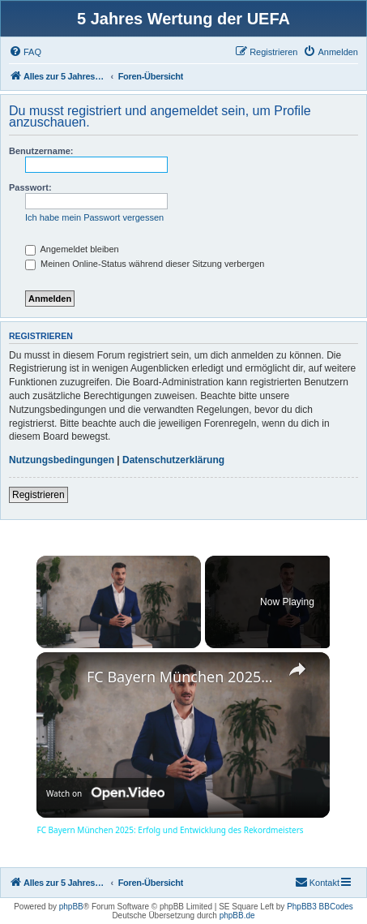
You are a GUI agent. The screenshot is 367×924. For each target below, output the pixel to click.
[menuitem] (25, 52)
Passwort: (30, 187)
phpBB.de (237, 915)
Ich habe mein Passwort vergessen (94, 217)
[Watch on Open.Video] (105, 792)
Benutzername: (41, 151)
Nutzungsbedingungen (61, 460)
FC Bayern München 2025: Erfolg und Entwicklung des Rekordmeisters (181, 676)
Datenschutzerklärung (173, 460)
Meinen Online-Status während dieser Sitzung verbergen (144, 264)
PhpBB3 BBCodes (320, 906)
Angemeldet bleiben (72, 249)
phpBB (71, 906)
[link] (62, 678)
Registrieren (38, 495)
